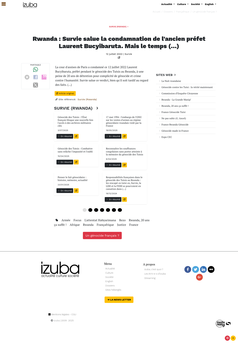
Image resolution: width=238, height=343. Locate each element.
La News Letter (119, 299)
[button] (2, 4)
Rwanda (88, 225)
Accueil (156, 11)
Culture (109, 272)
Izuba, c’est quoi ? (153, 269)
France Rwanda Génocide (173, 124)
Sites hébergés (113, 289)
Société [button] (196, 4)
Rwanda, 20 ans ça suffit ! (173, 106)
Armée (66, 220)
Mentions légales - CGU (62, 314)
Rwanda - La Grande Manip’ (174, 99)
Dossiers (168, 11)
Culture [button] (182, 4)
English (109, 281)
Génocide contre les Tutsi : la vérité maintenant (185, 87)
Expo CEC (165, 137)
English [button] (209, 4)
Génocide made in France (173, 130)
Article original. (65, 93)
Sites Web (166, 75)
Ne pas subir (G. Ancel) (172, 118)
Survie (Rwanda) (119, 27)
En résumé (65, 136)
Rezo (122, 220)
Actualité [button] (167, 4)
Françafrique (182, 11)
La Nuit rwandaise (169, 81)
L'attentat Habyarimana (101, 220)
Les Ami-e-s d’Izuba (155, 273)
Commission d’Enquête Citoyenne (178, 93)
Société (109, 277)
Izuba (55, 320)
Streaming (150, 278)
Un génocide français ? (205, 11)
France (133, 225)
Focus (77, 220)
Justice (122, 225)
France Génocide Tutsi (171, 112)
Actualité (110, 268)
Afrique (75, 225)
